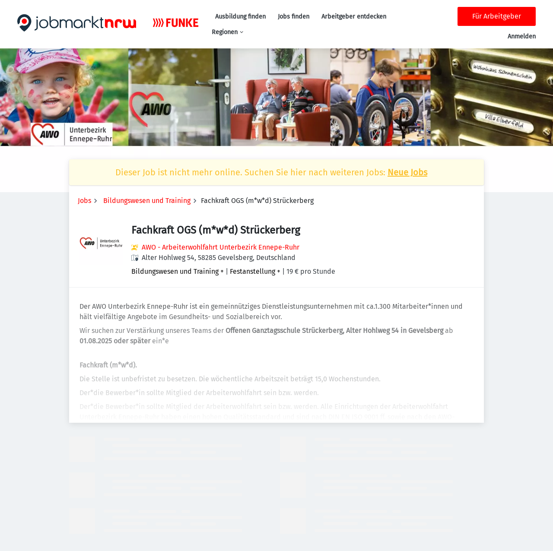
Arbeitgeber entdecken (353, 16)
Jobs (84, 200)
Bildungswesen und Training (147, 200)
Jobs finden (293, 16)
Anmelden (522, 36)
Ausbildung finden (240, 16)
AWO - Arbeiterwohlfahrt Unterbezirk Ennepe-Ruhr (220, 247)
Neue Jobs (407, 172)
